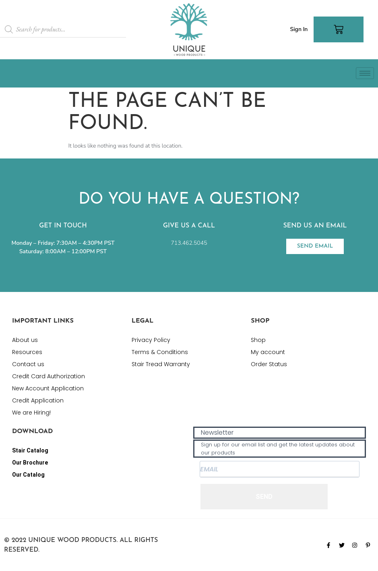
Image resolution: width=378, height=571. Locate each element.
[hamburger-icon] (365, 73)
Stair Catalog (30, 450)
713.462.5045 (189, 243)
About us (25, 340)
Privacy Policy (151, 340)
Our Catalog (28, 474)
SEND (264, 496)
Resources (27, 352)
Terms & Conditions (160, 352)
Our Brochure (30, 462)
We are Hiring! (31, 412)
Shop (258, 340)
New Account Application (48, 388)
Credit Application (38, 400)
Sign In (299, 29)
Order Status (269, 364)
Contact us (28, 364)
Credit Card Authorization (48, 376)
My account (268, 352)
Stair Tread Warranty (161, 364)
